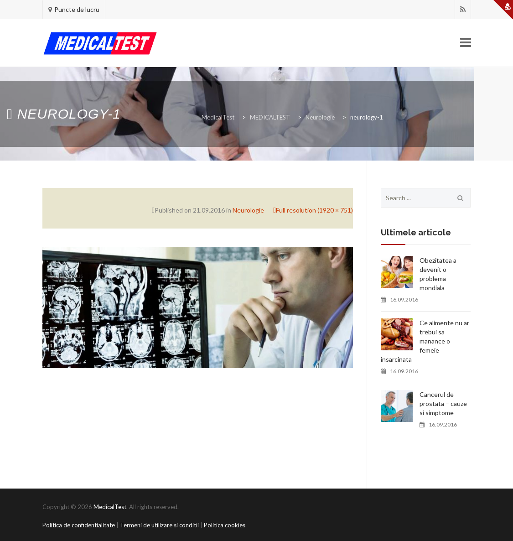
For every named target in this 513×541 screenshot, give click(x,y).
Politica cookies (224, 525)
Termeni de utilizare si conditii (159, 525)
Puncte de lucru (76, 9)
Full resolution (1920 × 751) (314, 210)
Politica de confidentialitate (78, 525)
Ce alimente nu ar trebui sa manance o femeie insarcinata (425, 341)
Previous (62, 275)
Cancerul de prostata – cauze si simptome (443, 403)
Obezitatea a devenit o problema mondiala (438, 273)
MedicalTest (109, 506)
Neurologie (248, 210)
